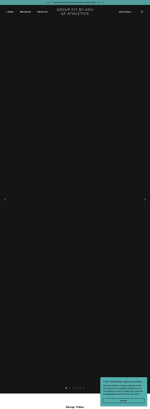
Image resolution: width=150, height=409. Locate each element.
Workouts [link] (25, 12)
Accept (123, 401)
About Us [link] (43, 12)
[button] (66, 387)
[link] (75, 14)
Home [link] (11, 12)
